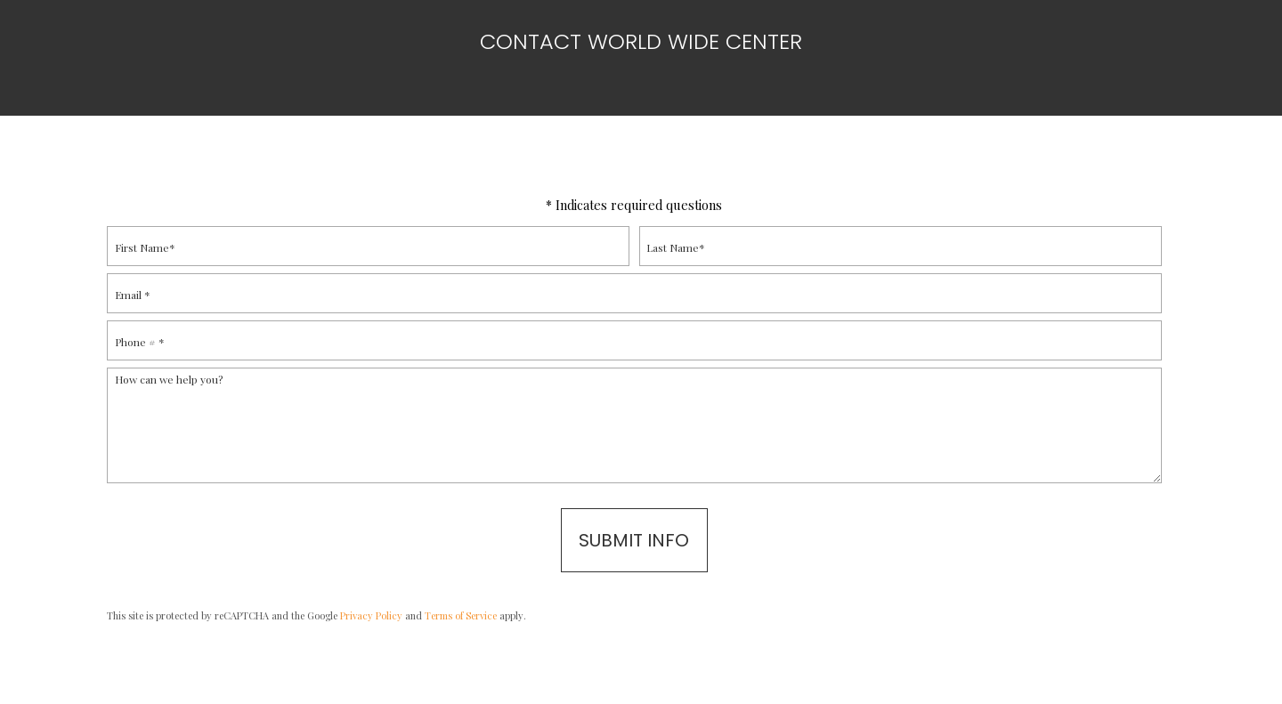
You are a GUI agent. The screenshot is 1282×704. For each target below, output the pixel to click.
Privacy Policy (371, 615)
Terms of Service (461, 615)
